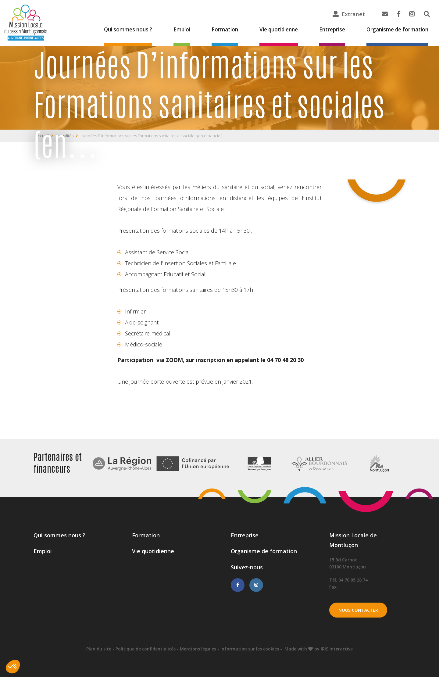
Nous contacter (358, 610)
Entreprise (327, 30)
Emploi (170, 30)
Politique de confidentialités (146, 649)
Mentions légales (198, 649)
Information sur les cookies (249, 649)
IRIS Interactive (337, 649)
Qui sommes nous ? (114, 30)
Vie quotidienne (271, 30)
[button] (12, 666)
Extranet (353, 14)
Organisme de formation (395, 30)
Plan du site (98, 649)
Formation (214, 30)
